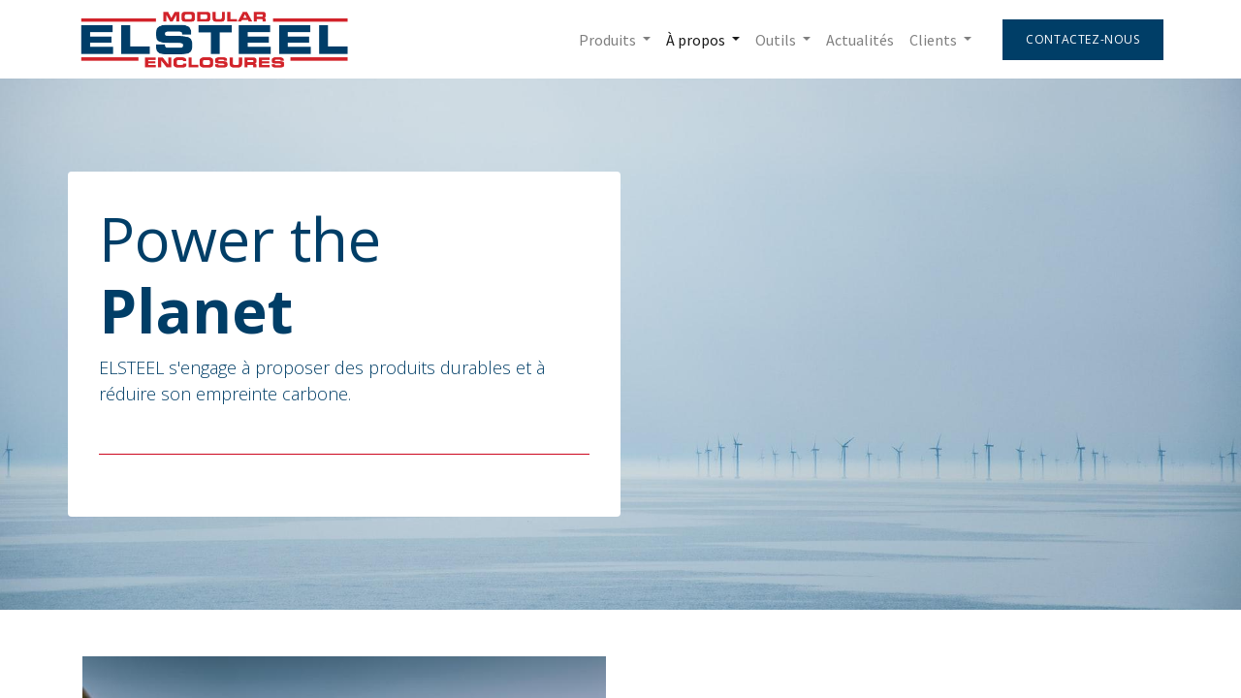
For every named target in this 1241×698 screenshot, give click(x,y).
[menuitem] (856, 39)
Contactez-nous (1078, 39)
